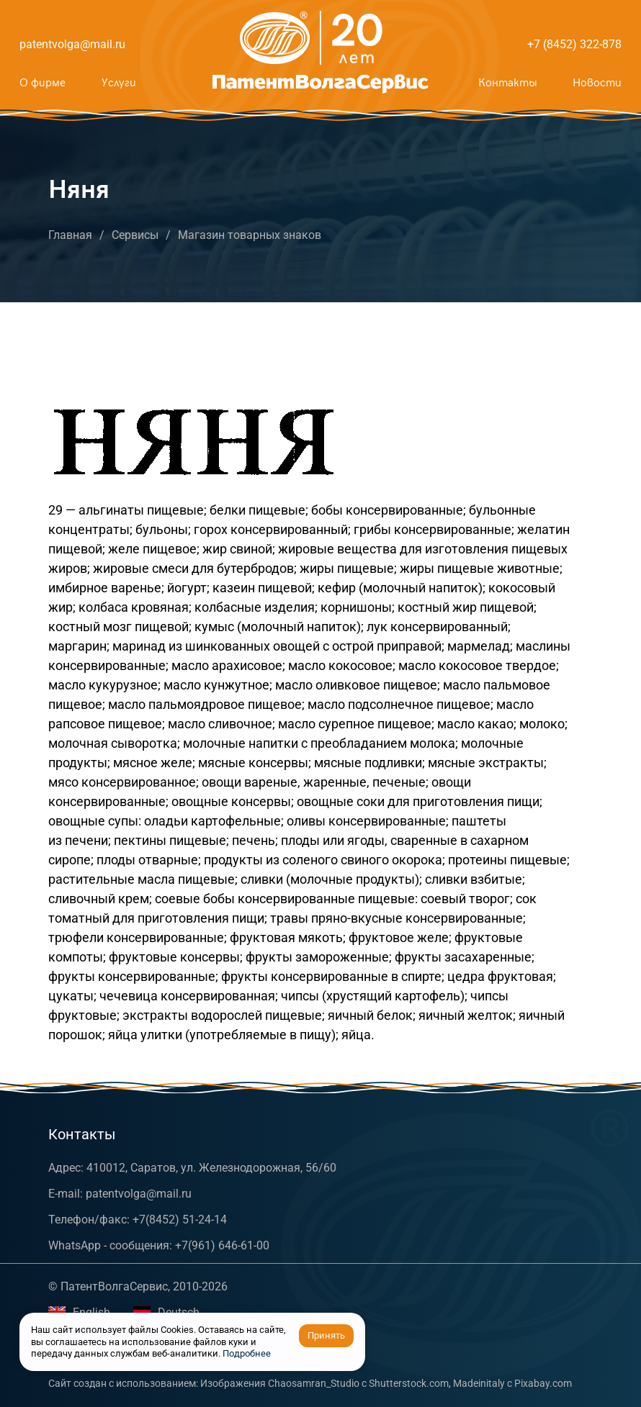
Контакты (507, 83)
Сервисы (135, 235)
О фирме (42, 83)
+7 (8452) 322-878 (574, 44)
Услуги (119, 83)
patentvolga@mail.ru (72, 44)
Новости (597, 83)
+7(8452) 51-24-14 (180, 1219)
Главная (70, 235)
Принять (326, 1335)
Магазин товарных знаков (249, 235)
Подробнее (247, 1353)
